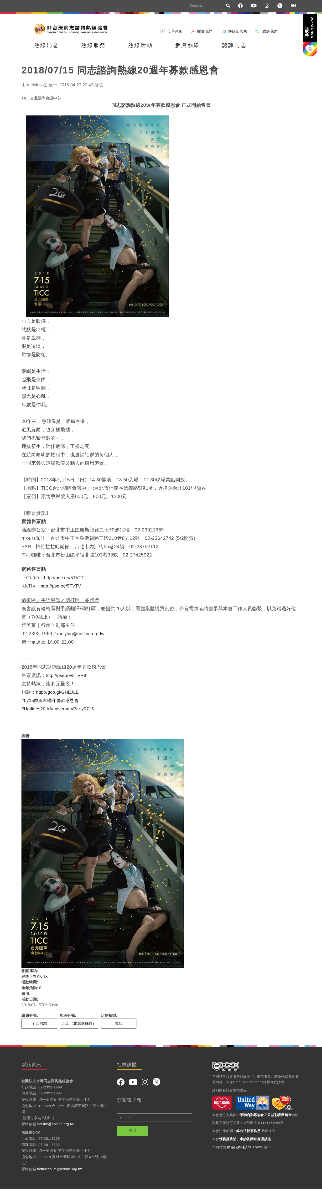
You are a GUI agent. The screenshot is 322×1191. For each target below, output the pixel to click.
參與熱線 (212, 48)
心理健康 (174, 31)
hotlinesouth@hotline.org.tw (60, 1171)
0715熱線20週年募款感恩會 (52, 702)
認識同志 (266, 48)
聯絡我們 (270, 31)
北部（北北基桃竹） (79, 1026)
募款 (118, 1026)
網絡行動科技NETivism (245, 1149)
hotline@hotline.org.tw (56, 1126)
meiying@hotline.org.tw (83, 636)
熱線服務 (104, 48)
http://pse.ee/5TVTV (63, 588)
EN (293, 6)
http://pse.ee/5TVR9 (68, 677)
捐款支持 (309, 27)
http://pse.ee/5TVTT (66, 579)
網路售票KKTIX (34, 979)
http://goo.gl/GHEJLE (59, 694)
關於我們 (205, 31)
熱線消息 (50, 48)
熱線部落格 (237, 31)
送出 (132, 1133)
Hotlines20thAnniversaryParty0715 (61, 711)
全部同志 (39, 1026)
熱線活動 (158, 48)
